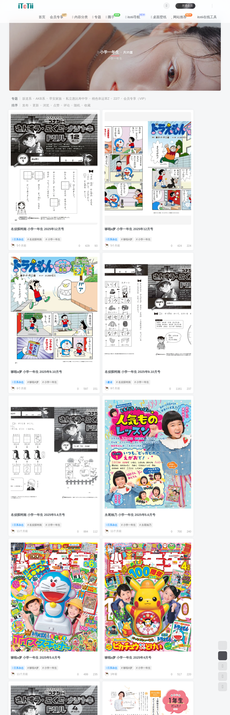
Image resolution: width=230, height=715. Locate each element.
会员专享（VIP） (136, 98)
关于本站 (96, 676)
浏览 (46, 105)
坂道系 (27, 98)
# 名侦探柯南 (35, 186)
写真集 (70, 368)
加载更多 (115, 659)
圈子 (110, 18)
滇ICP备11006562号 (20, 703)
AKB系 (40, 98)
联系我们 (113, 676)
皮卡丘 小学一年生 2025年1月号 (87, 448)
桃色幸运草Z (101, 98)
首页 (39, 19)
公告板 (65, 676)
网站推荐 (179, 18)
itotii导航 (133, 18)
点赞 (56, 105)
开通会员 (182, 7)
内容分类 (77, 19)
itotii (35, 696)
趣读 (177, 186)
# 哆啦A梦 (87, 186)
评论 (67, 105)
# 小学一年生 (53, 186)
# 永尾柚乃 (106, 277)
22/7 (116, 98)
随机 (77, 105)
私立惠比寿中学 (77, 98)
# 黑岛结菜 (103, 368)
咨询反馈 (80, 676)
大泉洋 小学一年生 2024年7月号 (87, 630)
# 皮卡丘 (104, 458)
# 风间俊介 (214, 458)
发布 (25, 105)
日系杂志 (18, 186)
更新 (36, 105)
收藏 (87, 105)
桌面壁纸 (156, 19)
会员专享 (55, 18)
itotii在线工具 (204, 19)
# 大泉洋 (104, 640)
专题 (94, 19)
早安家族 (55, 98)
